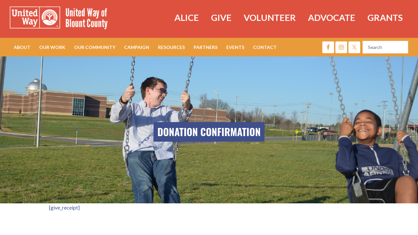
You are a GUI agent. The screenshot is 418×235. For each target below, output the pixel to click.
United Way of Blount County (65, 19)
